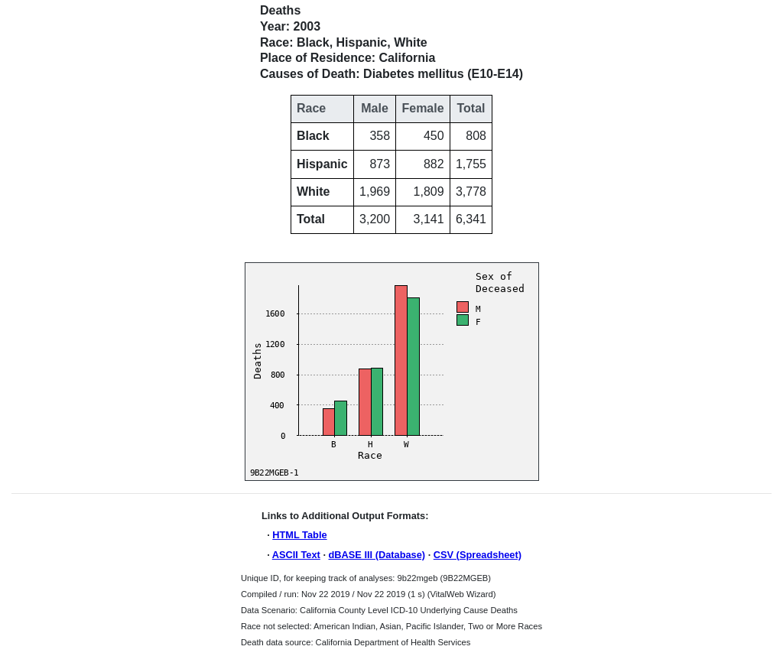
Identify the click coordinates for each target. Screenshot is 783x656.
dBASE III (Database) (377, 554)
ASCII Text (296, 554)
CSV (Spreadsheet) (477, 554)
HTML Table (299, 535)
